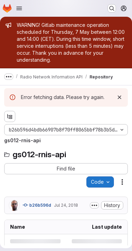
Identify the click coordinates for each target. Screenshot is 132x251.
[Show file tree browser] (9, 116)
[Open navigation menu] (19, 8)
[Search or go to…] (112, 8)
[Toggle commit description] (94, 205)
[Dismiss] (119, 97)
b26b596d (37, 205)
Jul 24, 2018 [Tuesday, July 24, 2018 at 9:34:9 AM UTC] (66, 205)
